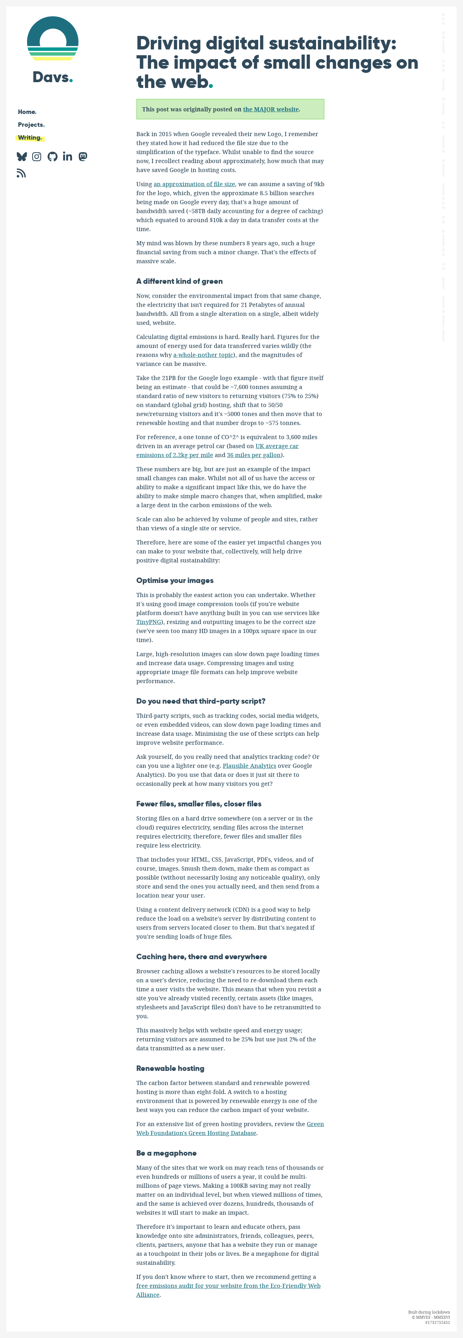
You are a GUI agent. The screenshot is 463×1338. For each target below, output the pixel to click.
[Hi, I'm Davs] (53, 49)
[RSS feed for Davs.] (21, 173)
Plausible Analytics (249, 766)
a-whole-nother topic (203, 355)
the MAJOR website (271, 109)
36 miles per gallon (254, 455)
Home (27, 112)
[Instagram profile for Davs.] (37, 156)
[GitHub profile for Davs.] (52, 156)
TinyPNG (148, 622)
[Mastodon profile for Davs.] (83, 156)
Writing (30, 137)
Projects (31, 124)
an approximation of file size (194, 184)
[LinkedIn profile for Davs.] (68, 156)
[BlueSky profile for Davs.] (21, 156)
